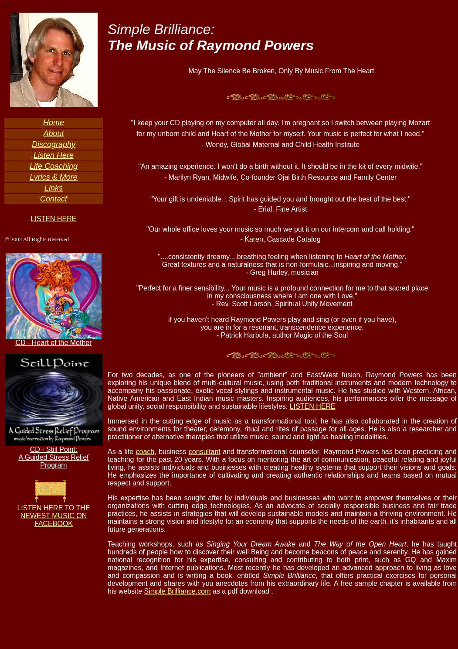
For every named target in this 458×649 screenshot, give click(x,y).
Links (53, 188)
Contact (53, 199)
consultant (205, 451)
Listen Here (54, 155)
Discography (53, 144)
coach (145, 451)
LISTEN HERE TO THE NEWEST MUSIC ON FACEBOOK (53, 515)
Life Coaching (54, 166)
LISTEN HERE (54, 218)
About (53, 133)
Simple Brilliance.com (177, 591)
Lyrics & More (54, 177)
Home (53, 122)
